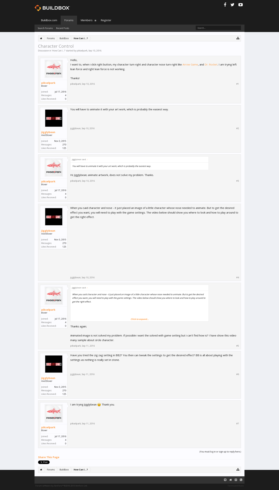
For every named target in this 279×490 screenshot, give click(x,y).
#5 (237, 345)
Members (87, 20)
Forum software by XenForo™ (61, 485)
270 (64, 144)
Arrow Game (190, 64)
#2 (237, 128)
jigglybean (48, 132)
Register (106, 20)
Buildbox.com (49, 20)
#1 (237, 84)
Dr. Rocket (211, 64)
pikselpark (82, 50)
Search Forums (45, 28)
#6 (237, 374)
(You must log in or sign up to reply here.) (220, 451)
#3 (237, 181)
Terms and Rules (236, 485)
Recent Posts (62, 28)
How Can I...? (58, 50)
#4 (237, 277)
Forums (68, 20)
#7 (237, 423)
